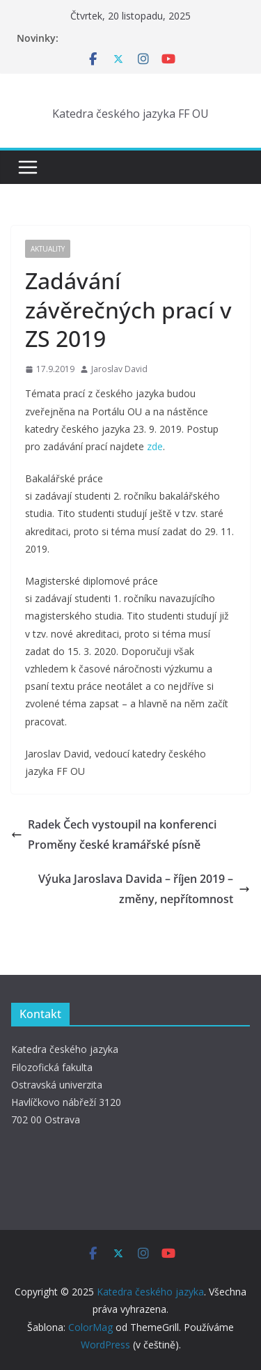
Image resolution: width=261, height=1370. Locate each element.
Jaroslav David (119, 369)
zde (155, 446)
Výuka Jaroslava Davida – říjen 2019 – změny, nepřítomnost (144, 889)
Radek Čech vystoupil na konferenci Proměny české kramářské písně (113, 834)
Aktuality (48, 249)
